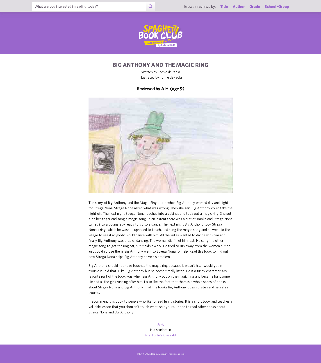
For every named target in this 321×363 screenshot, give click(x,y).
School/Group (277, 6)
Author (239, 6)
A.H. (160, 324)
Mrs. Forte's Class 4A (160, 335)
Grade (254, 6)
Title (224, 6)
